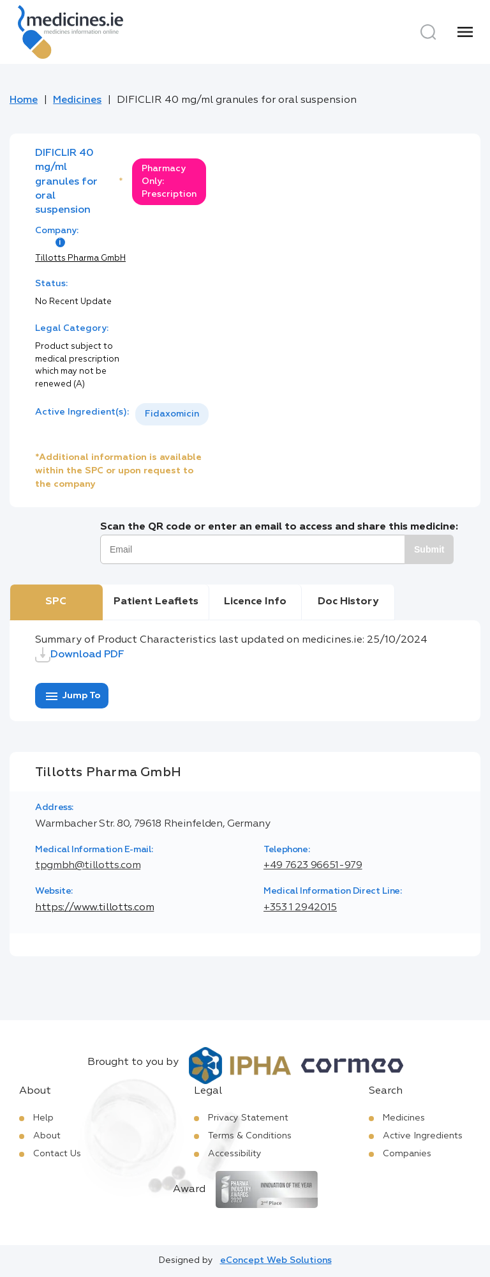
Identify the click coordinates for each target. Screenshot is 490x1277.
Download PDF (79, 654)
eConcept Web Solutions (276, 1260)
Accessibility (235, 1153)
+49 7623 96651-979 (313, 865)
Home (24, 100)
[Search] (428, 32)
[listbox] (172, 414)
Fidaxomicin (172, 413)
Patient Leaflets (156, 602)
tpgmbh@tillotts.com (87, 865)
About (47, 1135)
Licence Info (255, 602)
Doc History (348, 602)
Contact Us (57, 1153)
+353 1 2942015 (300, 908)
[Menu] (465, 32)
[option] (172, 414)
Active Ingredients (423, 1135)
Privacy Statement (248, 1117)
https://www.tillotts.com (94, 908)
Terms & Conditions (250, 1135)
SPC (55, 602)
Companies (407, 1153)
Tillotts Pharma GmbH (80, 258)
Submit (429, 549)
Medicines (77, 100)
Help (43, 1117)
